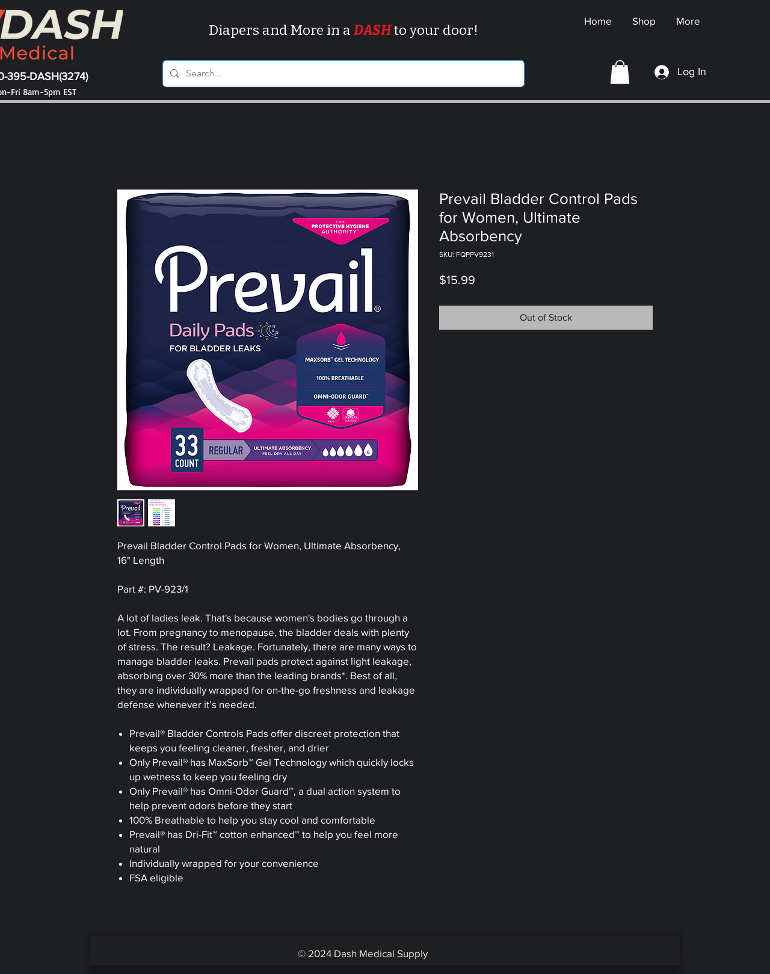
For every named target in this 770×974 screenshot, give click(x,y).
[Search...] (342, 74)
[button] (620, 72)
